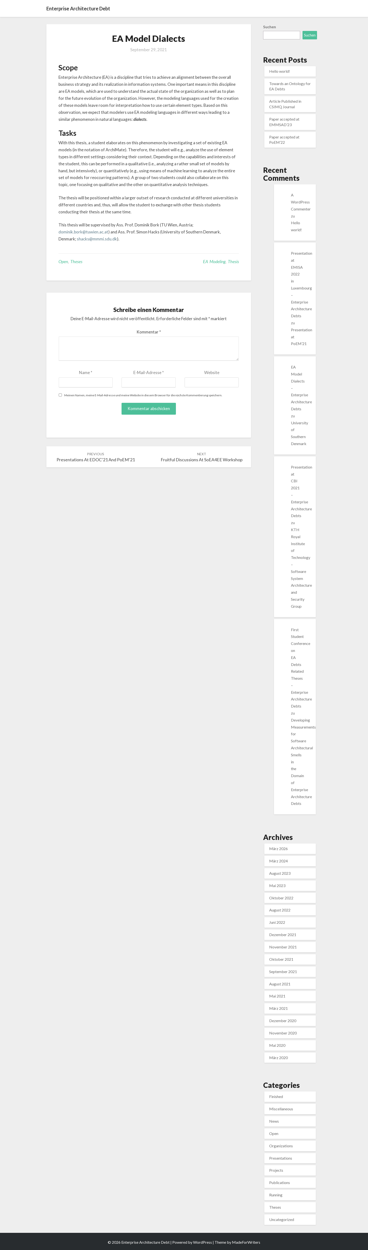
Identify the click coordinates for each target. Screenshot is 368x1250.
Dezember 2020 (282, 1020)
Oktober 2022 (281, 898)
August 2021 (279, 984)
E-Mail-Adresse (148, 372)
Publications (279, 1182)
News (274, 1121)
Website (211, 372)
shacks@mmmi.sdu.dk (97, 238)
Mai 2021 (277, 996)
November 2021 (283, 947)
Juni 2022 (277, 922)
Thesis (233, 261)
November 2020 (283, 1033)
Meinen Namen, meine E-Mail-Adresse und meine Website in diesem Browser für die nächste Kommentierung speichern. (143, 395)
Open (63, 261)
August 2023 (279, 873)
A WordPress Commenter (301, 202)
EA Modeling (214, 261)
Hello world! (279, 71)
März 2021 (278, 1008)
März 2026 (278, 848)
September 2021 (283, 971)
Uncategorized (281, 1219)
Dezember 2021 (282, 934)
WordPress (202, 1242)
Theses (76, 261)
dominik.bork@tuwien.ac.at (83, 231)
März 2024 (278, 861)
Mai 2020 (277, 1045)
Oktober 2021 (281, 959)
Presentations (280, 1158)
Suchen (269, 26)
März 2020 (278, 1057)
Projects (276, 1170)
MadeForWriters (246, 1242)
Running (275, 1194)
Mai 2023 (277, 885)
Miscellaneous (281, 1108)
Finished (276, 1096)
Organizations (281, 1145)
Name (85, 372)
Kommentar (149, 331)
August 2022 (279, 910)
